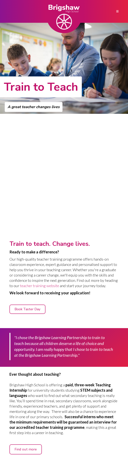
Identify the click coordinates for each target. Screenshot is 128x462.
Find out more (26, 449)
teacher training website (39, 285)
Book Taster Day (27, 309)
